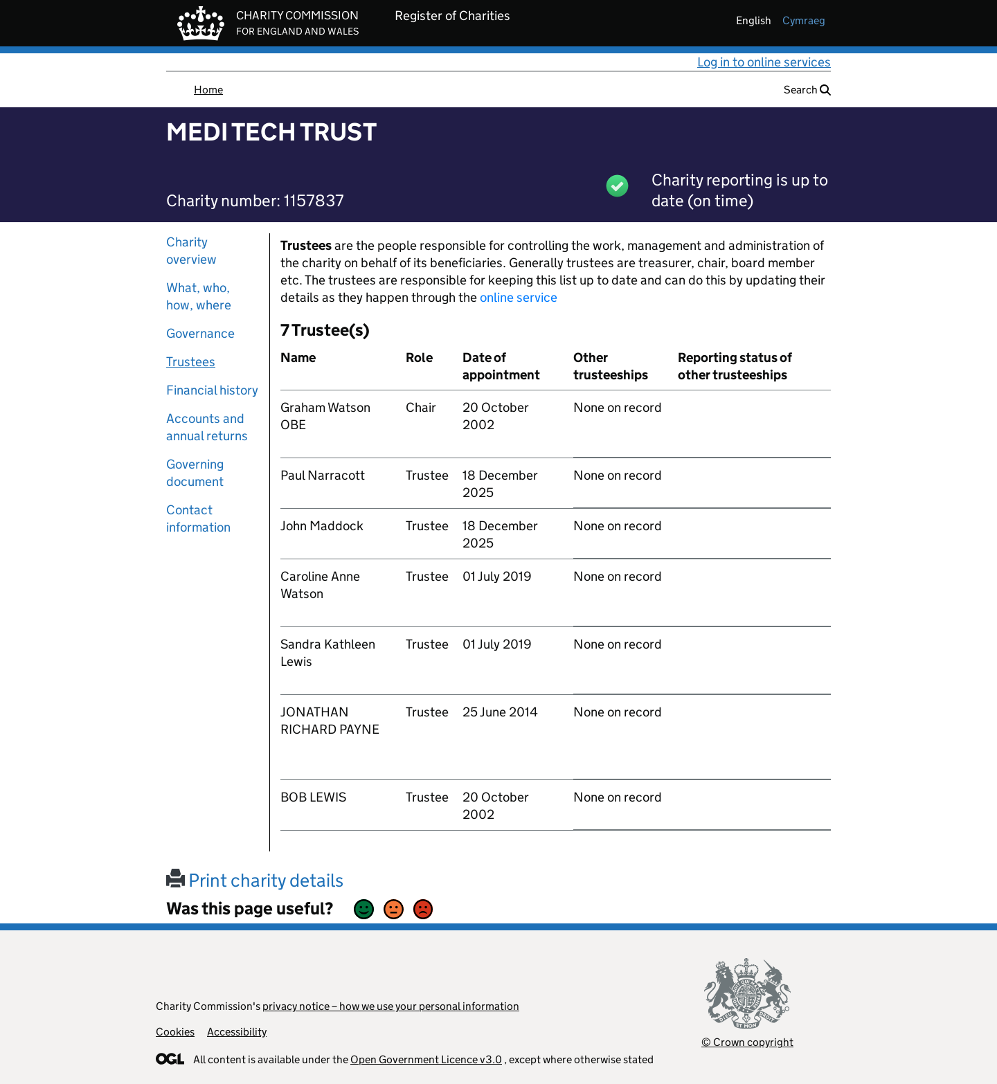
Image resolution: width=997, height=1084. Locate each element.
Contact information (198, 518)
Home (208, 89)
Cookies (175, 1031)
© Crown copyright (747, 1042)
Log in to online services (764, 62)
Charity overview (191, 250)
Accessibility (237, 1031)
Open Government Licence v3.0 (426, 1059)
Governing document (195, 472)
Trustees (190, 362)
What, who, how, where (198, 296)
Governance (200, 333)
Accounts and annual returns (207, 427)
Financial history (212, 390)
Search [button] (807, 89)
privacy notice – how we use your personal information (390, 1006)
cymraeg (803, 20)
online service (518, 297)
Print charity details (254, 880)
